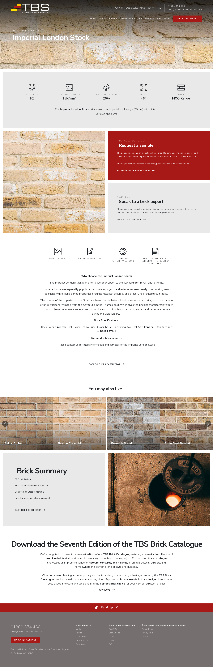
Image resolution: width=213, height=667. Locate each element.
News (142, 8)
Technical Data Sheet (90, 254)
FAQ (159, 8)
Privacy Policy (147, 629)
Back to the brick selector (106, 364)
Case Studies (132, 8)
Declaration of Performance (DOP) (123, 255)
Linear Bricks (127, 18)
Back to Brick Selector (30, 510)
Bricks (102, 18)
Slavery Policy (147, 633)
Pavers (113, 18)
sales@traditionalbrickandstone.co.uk (184, 9)
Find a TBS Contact (131, 219)
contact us (72, 345)
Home (93, 18)
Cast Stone (163, 18)
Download (106, 590)
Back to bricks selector (26, 31)
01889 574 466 (176, 6)
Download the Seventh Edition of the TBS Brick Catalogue (155, 256)
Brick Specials (146, 18)
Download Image (58, 254)
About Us (119, 8)
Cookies (145, 636)
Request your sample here (135, 170)
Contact (152, 8)
